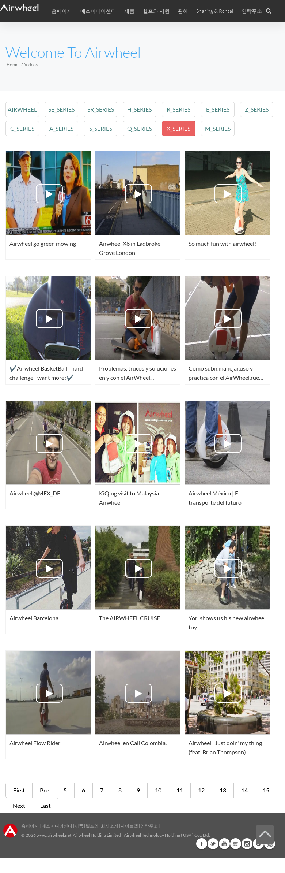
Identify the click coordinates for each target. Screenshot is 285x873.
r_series (177, 109)
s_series (99, 128)
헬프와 (92, 826)
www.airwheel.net (54, 835)
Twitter (213, 843)
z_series (254, 109)
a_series (61, 128)
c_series (22, 128)
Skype (258, 843)
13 (223, 790)
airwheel (22, 109)
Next (19, 805)
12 (201, 790)
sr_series (99, 109)
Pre (44, 790)
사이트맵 (129, 826)
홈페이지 (62, 11)
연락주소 (252, 11)
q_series (138, 128)
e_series (215, 109)
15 (266, 790)
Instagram (247, 843)
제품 (129, 11)
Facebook (201, 843)
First (19, 790)
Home (12, 64)
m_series (216, 128)
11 (179, 790)
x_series (177, 128)
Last (45, 805)
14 (244, 790)
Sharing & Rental (214, 11)
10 (158, 790)
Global (269, 843)
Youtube (224, 843)
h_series (138, 109)
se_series (61, 109)
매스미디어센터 (56, 826)
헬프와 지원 (156, 11)
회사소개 (110, 826)
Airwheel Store (235, 843)
